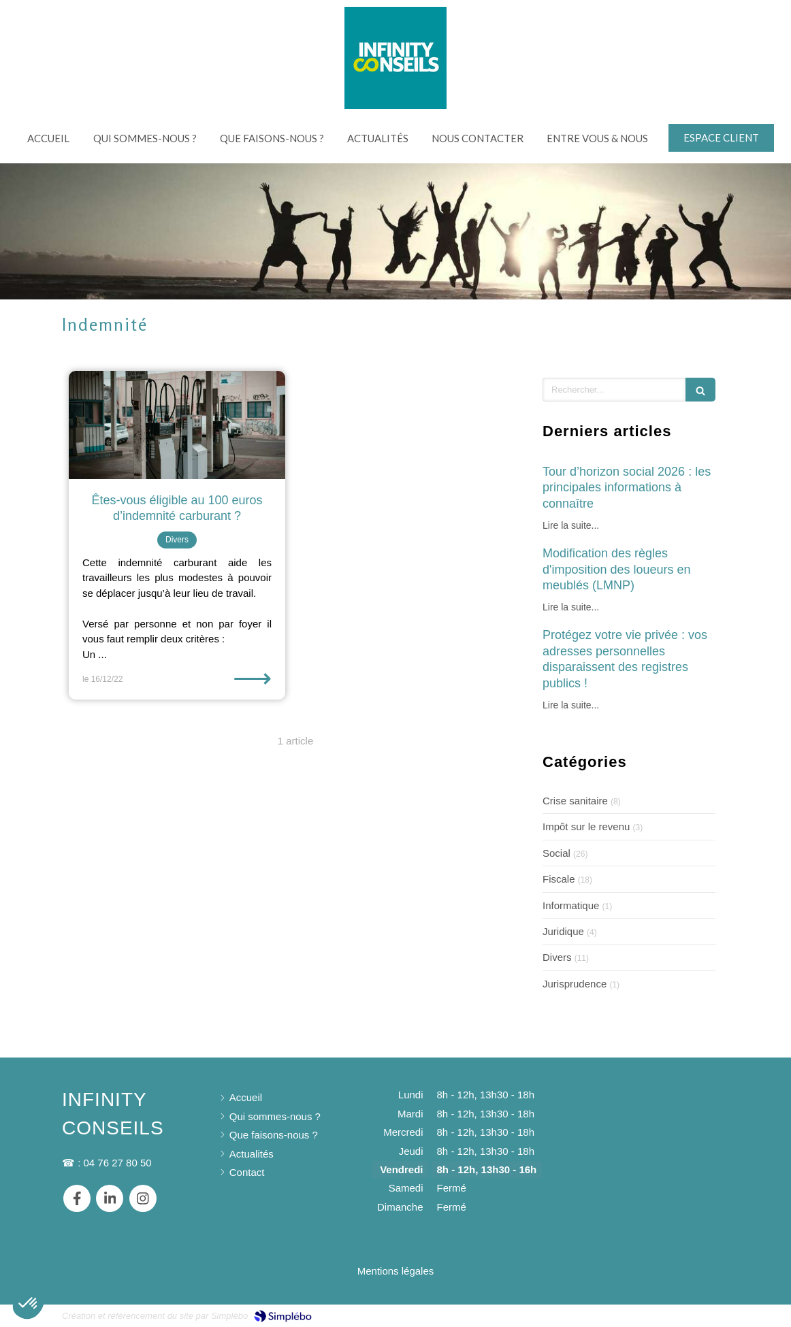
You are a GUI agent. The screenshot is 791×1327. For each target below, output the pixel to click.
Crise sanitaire (575, 800)
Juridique (563, 931)
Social (556, 853)
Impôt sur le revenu (586, 826)
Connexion (704, 1314)
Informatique (571, 905)
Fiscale (559, 879)
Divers (557, 957)
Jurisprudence (575, 983)
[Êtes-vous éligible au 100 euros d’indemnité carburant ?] (177, 425)
